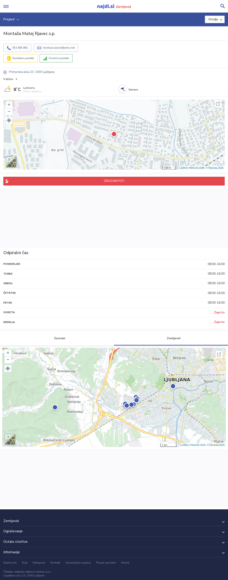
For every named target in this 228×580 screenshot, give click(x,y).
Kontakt (55, 562)
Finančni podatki (59, 58)
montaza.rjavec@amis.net (59, 47)
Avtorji (125, 562)
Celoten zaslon (218, 103)
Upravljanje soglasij (78, 562)
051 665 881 (20, 47)
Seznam (57, 338)
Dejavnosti (10, 562)
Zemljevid (171, 338)
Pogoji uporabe (106, 562)
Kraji (24, 562)
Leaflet (183, 168)
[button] (9, 120)
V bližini (8, 79)
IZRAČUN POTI (114, 181)
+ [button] (9, 105)
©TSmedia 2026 (215, 168)
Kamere (133, 89)
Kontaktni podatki (23, 58)
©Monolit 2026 (196, 168)
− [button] (9, 112)
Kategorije (39, 562)
